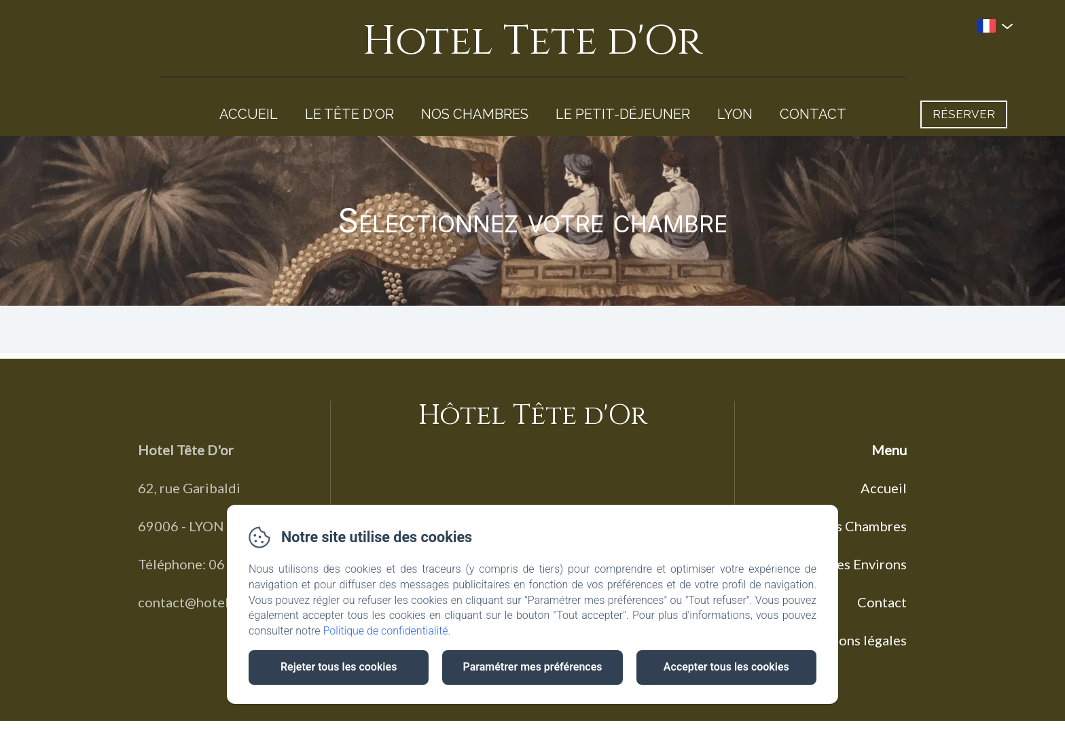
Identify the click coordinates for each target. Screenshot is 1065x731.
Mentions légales (854, 640)
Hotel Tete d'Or (532, 41)
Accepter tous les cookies (726, 666)
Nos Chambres (474, 114)
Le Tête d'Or (349, 114)
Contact (813, 114)
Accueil (248, 114)
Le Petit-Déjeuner (623, 114)
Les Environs (868, 564)
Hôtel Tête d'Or (532, 415)
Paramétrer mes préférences (532, 666)
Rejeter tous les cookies (339, 666)
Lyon (735, 114)
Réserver (964, 114)
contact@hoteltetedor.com (221, 602)
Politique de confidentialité (385, 630)
